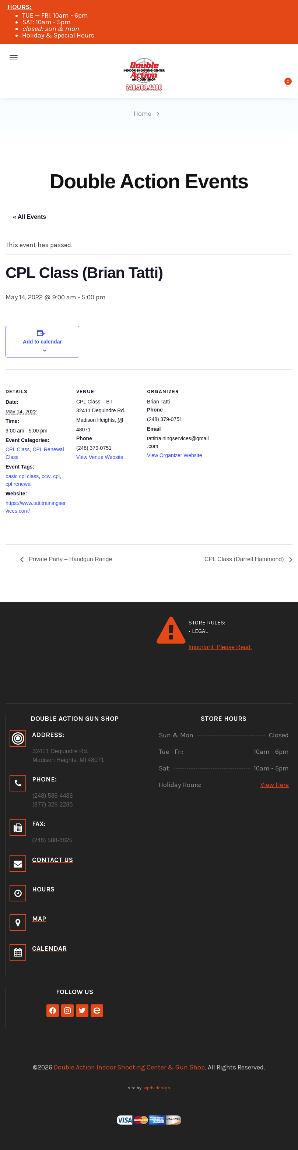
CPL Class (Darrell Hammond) (244, 559)
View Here (274, 785)
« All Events (29, 217)
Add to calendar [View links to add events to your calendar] (42, 342)
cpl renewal (19, 484)
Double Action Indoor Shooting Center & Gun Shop (129, 1067)
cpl (56, 476)
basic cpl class (22, 476)
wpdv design (157, 1087)
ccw (46, 476)
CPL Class (18, 449)
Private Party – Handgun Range (69, 559)
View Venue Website (99, 457)
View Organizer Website (174, 455)
